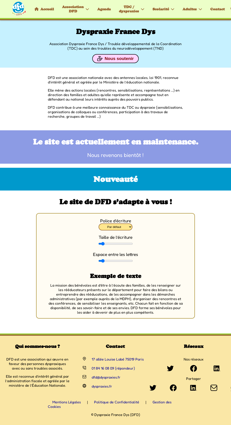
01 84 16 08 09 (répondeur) (113, 368)
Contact (217, 9)
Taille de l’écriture (115, 237)
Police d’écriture (115, 220)
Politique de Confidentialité (116, 402)
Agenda (104, 9)
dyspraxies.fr (102, 386)
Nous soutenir (115, 58)
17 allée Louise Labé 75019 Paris (118, 359)
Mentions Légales (66, 402)
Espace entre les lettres (115, 254)
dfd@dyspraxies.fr (106, 377)
